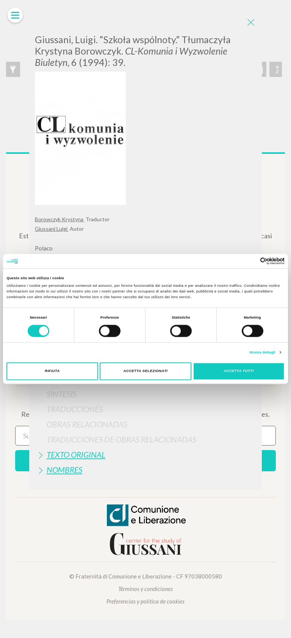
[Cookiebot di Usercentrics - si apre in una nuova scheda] (251, 261)
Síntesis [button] (62, 393)
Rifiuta (52, 371)
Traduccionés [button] (75, 409)
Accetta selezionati (146, 371)
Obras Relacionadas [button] (87, 424)
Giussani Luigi (52, 228)
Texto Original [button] (76, 454)
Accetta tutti (238, 371)
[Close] (250, 22)
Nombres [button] (64, 469)
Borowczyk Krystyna (59, 219)
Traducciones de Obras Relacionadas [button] (121, 439)
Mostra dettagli (262, 352)
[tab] (145, 394)
